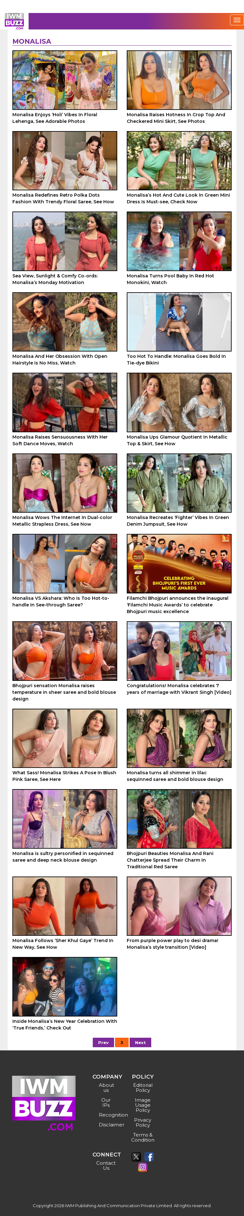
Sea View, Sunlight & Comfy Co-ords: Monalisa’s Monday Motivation (55, 279)
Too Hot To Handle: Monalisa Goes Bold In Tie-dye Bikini (176, 359)
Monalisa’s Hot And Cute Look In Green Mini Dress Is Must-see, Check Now (178, 198)
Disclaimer (107, 1125)
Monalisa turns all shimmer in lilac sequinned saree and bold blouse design (175, 776)
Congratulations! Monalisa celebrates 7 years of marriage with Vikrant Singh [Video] (179, 689)
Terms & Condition (142, 1137)
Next (140, 1042)
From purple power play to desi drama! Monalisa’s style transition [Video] (172, 944)
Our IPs (106, 1102)
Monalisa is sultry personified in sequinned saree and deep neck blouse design (62, 857)
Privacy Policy (142, 1122)
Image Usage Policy (143, 1105)
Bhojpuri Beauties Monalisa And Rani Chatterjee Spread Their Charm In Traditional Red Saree (170, 860)
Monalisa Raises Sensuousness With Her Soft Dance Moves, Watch (60, 440)
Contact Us (106, 1165)
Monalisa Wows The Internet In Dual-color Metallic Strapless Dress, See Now (62, 521)
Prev (103, 1042)
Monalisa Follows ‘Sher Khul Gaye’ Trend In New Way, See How (62, 944)
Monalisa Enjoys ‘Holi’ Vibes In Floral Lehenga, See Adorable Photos (54, 118)
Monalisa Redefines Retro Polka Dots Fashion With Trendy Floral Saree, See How (63, 198)
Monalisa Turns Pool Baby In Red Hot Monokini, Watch (170, 279)
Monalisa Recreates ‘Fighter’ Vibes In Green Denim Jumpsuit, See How (178, 521)
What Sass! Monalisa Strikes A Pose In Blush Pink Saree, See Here (64, 776)
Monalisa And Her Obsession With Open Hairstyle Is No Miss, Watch (59, 359)
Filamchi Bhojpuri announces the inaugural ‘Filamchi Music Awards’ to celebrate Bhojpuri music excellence (177, 604)
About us (106, 1087)
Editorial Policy (142, 1087)
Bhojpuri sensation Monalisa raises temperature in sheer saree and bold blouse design (64, 692)
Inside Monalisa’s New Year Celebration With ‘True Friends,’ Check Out (64, 1024)
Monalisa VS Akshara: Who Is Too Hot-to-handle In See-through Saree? (60, 601)
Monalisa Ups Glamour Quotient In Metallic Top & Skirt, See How (177, 440)
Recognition (107, 1115)
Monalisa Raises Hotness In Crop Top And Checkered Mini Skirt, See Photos (176, 118)
